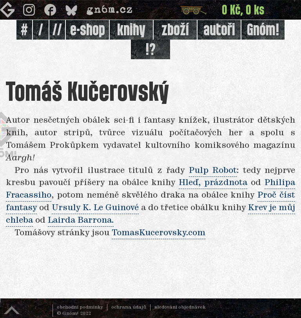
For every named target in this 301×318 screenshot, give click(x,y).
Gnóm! (263, 30)
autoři (219, 30)
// (57, 30)
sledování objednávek (180, 307)
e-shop (87, 30)
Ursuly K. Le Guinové (95, 208)
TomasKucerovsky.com (158, 233)
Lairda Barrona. (81, 220)
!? (150, 50)
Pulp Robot (213, 170)
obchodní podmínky (80, 307)
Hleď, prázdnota (213, 183)
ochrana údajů (128, 307)
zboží (175, 30)
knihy (131, 30)
